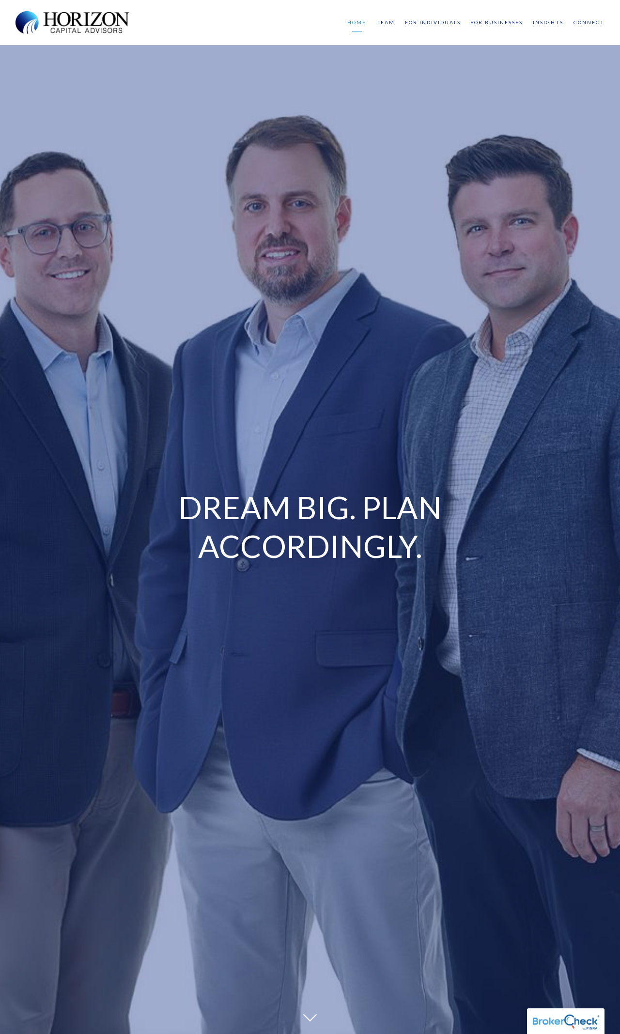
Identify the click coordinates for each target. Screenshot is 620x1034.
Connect (589, 22)
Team (385, 22)
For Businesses (496, 22)
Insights (548, 22)
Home (356, 22)
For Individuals (433, 22)
